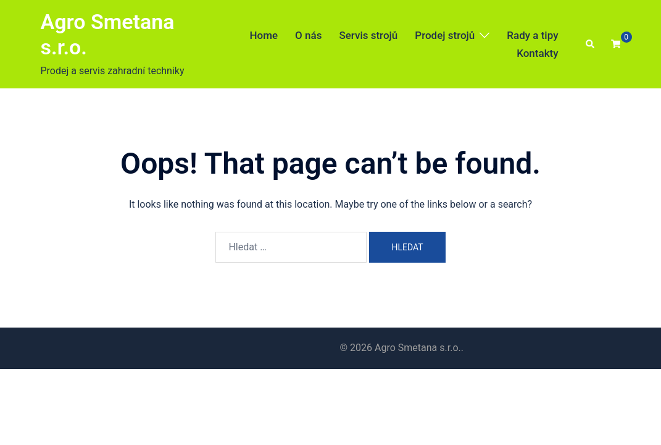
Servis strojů (368, 35)
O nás (308, 35)
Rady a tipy (532, 35)
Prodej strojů (445, 35)
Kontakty (537, 53)
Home (263, 35)
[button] (591, 44)
